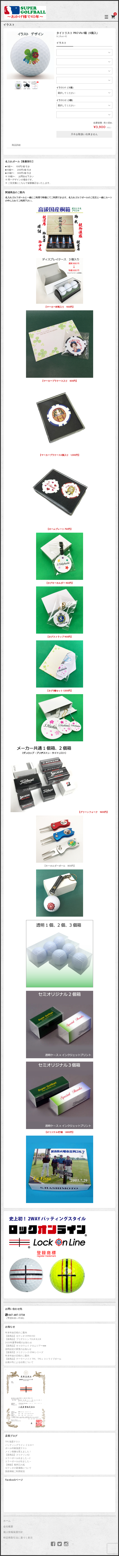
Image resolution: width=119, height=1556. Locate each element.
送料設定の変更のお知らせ (18, 1349)
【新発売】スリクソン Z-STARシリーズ (24, 1352)
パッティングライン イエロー (19, 1445)
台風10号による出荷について (19, 1362)
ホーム (7, 1521)
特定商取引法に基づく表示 (18, 1537)
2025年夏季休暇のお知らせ (18, 1342)
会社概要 (8, 1526)
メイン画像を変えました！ (18, 1451)
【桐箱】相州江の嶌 (15, 1465)
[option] (30, 55)
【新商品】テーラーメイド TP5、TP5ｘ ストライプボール (33, 1359)
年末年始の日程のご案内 (17, 1356)
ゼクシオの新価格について (18, 1468)
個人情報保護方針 (13, 1532)
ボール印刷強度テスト (16, 1448)
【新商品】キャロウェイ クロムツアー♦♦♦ (25, 1346)
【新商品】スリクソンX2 (17, 1455)
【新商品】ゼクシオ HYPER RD (20, 1336)
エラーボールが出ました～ (18, 1461)
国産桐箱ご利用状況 (15, 1471)
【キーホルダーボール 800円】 (59, 840)
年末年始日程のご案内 (16, 1332)
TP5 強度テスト (12, 1442)
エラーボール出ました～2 (17, 1458)
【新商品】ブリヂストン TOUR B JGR (23, 1339)
